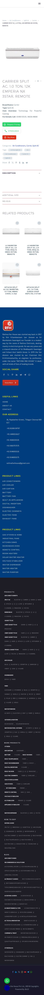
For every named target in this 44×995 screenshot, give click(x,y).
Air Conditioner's (11, 595)
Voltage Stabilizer (12, 561)
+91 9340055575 (12, 457)
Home (4, 20)
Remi (14, 698)
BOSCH (31, 763)
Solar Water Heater (13, 557)
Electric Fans (9, 515)
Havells (15, 694)
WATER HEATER (9, 952)
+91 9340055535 (12, 451)
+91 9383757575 (12, 445)
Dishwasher (8, 507)
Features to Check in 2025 (13, 900)
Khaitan (23, 694)
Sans (22, 792)
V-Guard (20, 668)
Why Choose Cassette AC (32, 887)
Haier (39, 600)
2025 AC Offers (29, 900)
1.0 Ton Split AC (15, 150)
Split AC (26, 20)
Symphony (33, 664)
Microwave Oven (11, 546)
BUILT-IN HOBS (9, 956)
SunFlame (31, 775)
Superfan (32, 698)
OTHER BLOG (9, 948)
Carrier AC (25, 154)
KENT (24, 713)
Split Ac (7, 600)
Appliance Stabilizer (12, 805)
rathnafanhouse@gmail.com (18, 463)
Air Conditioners (15, 20)
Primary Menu (39, 3)
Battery (6, 492)
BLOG (6, 855)
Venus (16, 702)
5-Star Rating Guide (29, 925)
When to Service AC (11, 912)
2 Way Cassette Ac (11, 633)
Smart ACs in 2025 (29, 920)
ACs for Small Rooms (12, 866)
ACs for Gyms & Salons (28, 866)
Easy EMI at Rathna (11, 904)
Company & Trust (11, 933)
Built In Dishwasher (12, 763)
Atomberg (17, 690)
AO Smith (8, 713)
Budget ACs (23, 904)
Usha (13, 668)
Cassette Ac (9, 620)
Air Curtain (8, 489)
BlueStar (17, 600)
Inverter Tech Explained (13, 925)
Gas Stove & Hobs (24, 835)
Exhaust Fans (9, 519)
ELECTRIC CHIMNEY (21, 956)
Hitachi (8, 604)
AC (28, 150)
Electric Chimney (10, 835)
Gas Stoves (9, 784)
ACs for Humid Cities (27, 871)
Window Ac (8, 612)
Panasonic (17, 608)
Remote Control (11, 550)
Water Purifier (10, 572)
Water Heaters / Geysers (13, 728)
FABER (30, 713)
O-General (8, 608)
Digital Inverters (11, 504)
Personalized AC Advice (29, 937)
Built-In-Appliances (12, 500)
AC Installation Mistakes (28, 916)
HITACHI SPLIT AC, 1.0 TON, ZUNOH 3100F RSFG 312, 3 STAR (33, 290)
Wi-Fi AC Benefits (28, 929)
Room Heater (9, 724)
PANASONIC (32, 771)
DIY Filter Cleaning (26, 912)
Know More (10, 383)
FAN (31, 956)
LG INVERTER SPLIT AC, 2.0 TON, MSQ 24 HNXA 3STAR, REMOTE (33, 250)
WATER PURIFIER (9, 960)
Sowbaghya (22, 698)
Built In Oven (9, 771)
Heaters (19, 831)
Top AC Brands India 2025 (13, 887)
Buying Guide (9, 823)
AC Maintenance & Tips (12, 908)
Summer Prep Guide (11, 916)
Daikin (33, 600)
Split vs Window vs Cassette (31, 879)
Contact (6, 409)
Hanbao (7, 694)
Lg (14, 604)
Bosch (7, 679)
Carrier (34, 20)
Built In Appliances (11, 759)
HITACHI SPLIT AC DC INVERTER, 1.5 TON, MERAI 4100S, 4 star (11, 290)
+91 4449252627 (12, 434)
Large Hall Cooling (11, 875)
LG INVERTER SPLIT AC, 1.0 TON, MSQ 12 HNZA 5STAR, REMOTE (11, 250)
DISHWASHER (20, 952)
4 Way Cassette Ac (11, 637)
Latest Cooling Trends (12, 929)
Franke (22, 788)
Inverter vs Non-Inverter (13, 891)
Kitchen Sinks (9, 542)
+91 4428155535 (12, 440)
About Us (7, 406)
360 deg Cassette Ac (12, 649)
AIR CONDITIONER (10, 858)
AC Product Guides (11, 879)
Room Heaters (9, 553)
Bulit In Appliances (12, 840)
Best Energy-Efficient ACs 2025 (16, 883)
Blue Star (16, 713)
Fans (6, 686)
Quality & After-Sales (12, 941)
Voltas (26, 608)
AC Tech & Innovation (12, 920)
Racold (37, 732)
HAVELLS (37, 713)
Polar (8, 698)
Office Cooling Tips (11, 871)
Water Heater (9, 568)
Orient (7, 668)
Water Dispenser (11, 565)
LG (25, 771)
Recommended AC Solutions (15, 862)
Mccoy (31, 694)
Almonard (8, 690)
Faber (13, 679)
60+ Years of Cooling (12, 937)
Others (7, 746)
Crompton (23, 664)
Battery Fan (9, 496)
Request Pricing (12, 124)
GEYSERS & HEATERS (11, 720)
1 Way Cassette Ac (11, 625)
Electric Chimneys (11, 511)
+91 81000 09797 (13, 428)
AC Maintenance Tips (31, 908)
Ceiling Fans (32, 844)
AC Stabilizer (9, 800)
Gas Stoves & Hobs (12, 535)
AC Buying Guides (11, 896)
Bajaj (6, 664)
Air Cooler (8, 485)
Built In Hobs (27, 755)
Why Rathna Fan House (28, 933)
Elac (15, 732)
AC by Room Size (26, 896)
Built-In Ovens (26, 840)
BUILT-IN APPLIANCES (33, 952)
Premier (20, 800)
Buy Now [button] (9, 137)
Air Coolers (37, 827)
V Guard (8, 702)
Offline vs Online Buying (30, 941)
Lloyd (20, 604)
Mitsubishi (28, 604)
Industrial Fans (10, 538)
